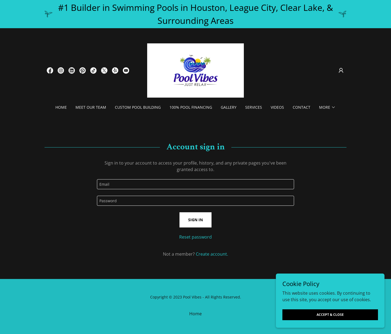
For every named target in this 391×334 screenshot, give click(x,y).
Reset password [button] (195, 237)
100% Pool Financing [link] (190, 107)
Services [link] (253, 107)
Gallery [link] (229, 107)
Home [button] (195, 314)
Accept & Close (330, 314)
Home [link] (61, 107)
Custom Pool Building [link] (138, 107)
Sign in (195, 219)
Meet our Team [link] (90, 107)
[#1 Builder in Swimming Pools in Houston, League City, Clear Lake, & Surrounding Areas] (195, 14)
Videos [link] (277, 107)
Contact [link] (301, 107)
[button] (341, 70)
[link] (50, 70)
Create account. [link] (212, 254)
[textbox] (195, 184)
